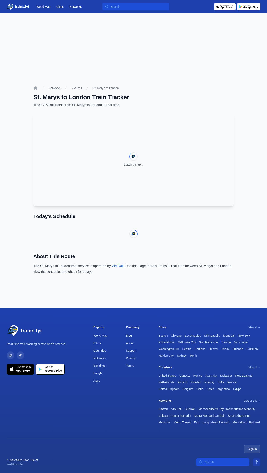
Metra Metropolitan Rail (209, 415)
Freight (98, 373)
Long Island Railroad (216, 422)
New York (244, 335)
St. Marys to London (106, 88)
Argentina (223, 389)
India (221, 382)
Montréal (228, 335)
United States (167, 375)
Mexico (197, 375)
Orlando (238, 349)
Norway (209, 382)
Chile (199, 389)
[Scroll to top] (256, 462)
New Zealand (243, 375)
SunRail (190, 409)
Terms (130, 365)
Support (131, 350)
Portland (200, 349)
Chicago (176, 335)
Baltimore (253, 349)
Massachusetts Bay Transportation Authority (226, 409)
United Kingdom (169, 389)
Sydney (182, 355)
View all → (254, 327)
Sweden (195, 382)
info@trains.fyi (15, 464)
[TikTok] (20, 355)
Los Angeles (193, 335)
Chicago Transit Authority (175, 415)
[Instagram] (10, 355)
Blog (129, 335)
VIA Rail (76, 88)
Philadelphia (166, 342)
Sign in (252, 449)
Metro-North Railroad (246, 422)
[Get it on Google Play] (248, 6)
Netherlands (166, 382)
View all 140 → (252, 400)
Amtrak (163, 409)
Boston (163, 335)
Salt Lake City (187, 342)
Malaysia (226, 375)
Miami (225, 349)
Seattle (186, 349)
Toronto (226, 342)
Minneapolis (212, 335)
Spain (210, 389)
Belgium (188, 389)
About (130, 343)
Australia (211, 375)
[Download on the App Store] (225, 6)
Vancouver (241, 342)
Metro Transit (182, 422)
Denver (213, 349)
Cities (60, 6)
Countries (99, 350)
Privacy (131, 358)
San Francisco (208, 342)
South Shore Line (239, 415)
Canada (184, 375)
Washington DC (169, 349)
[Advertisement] (133, 44)
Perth (193, 355)
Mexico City (166, 355)
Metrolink (164, 422)
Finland (182, 382)
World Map (43, 6)
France (232, 382)
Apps (96, 380)
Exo (196, 422)
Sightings (99, 365)
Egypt (237, 389)
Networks (75, 6)
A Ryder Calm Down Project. (22, 460)
